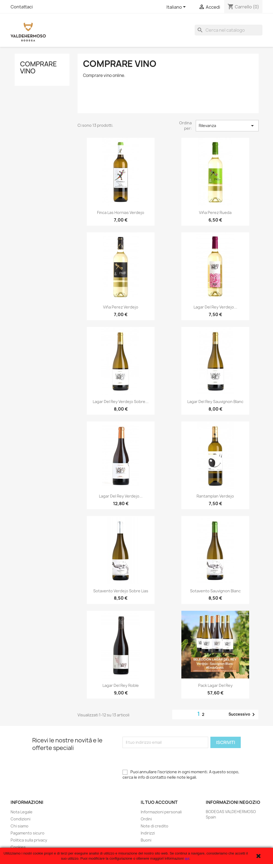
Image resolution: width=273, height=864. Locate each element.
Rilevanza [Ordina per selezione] (227, 125)
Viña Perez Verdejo (120, 307)
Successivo (243, 714)
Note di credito (154, 826)
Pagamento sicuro (27, 833)
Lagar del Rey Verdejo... (215, 307)
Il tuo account (159, 802)
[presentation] (164, 758)
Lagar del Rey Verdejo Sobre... (121, 401)
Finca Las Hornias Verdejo (120, 212)
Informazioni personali (161, 811)
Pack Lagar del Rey (215, 685)
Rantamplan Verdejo (215, 496)
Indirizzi (148, 833)
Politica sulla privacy (29, 840)
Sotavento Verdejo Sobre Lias (120, 590)
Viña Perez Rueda (215, 212)
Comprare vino (38, 67)
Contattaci (22, 7)
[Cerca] (228, 30)
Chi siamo (19, 826)
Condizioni (20, 818)
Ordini (146, 818)
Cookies (18, 847)
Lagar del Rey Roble (120, 685)
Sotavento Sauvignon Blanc (215, 590)
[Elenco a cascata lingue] (177, 7)
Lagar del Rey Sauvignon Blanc (215, 401)
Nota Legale (22, 811)
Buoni (146, 840)
